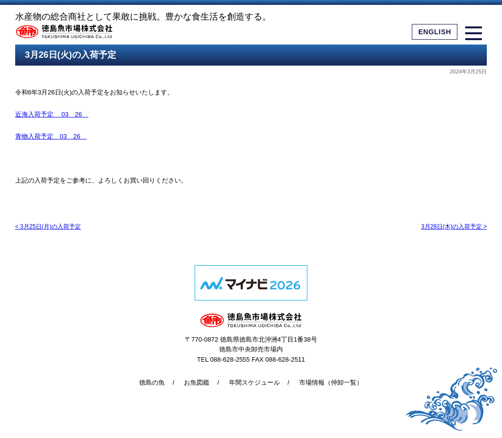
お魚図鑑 (196, 382)
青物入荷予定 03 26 (51, 136)
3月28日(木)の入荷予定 (454, 226)
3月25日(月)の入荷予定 (48, 226)
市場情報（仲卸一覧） (331, 382)
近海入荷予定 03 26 (52, 114)
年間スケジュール (254, 382)
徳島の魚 (152, 382)
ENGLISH (434, 32)
